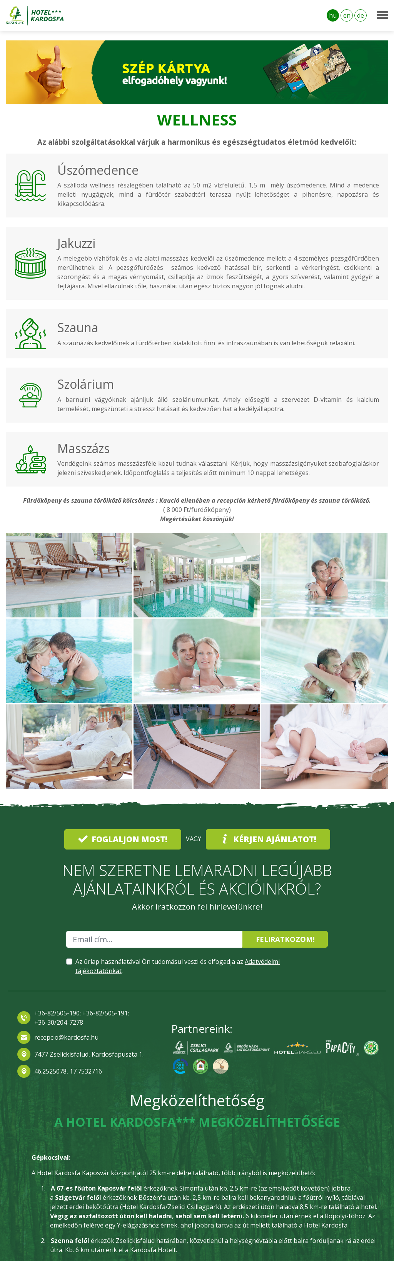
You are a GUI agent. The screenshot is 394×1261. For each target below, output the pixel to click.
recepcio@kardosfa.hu (66, 1037)
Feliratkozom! (285, 939)
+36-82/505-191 (104, 1013)
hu (333, 15)
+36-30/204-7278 (58, 1022)
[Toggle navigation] (382, 15)
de (360, 15)
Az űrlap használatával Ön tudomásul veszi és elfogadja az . (177, 966)
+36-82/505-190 (57, 1013)
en (347, 15)
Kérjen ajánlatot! (268, 839)
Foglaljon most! (122, 839)
